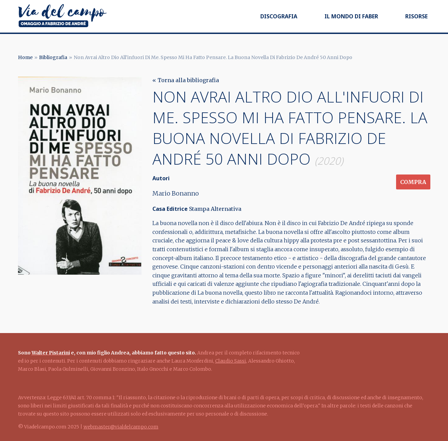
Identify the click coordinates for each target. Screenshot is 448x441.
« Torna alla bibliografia (185, 80)
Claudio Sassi (230, 361)
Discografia (278, 16)
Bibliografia (53, 57)
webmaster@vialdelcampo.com (120, 427)
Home (25, 57)
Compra (413, 182)
